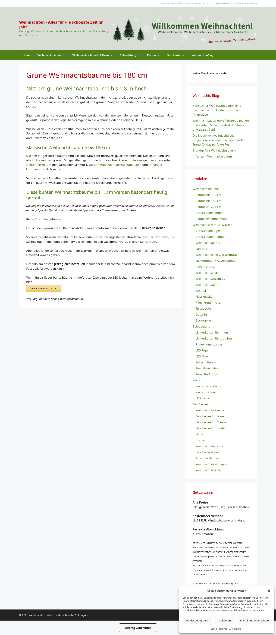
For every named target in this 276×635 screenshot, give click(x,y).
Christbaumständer (209, 213)
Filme (199, 434)
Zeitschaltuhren (207, 362)
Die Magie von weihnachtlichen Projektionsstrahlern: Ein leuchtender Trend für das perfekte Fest (219, 139)
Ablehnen (225, 620)
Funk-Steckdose (207, 374)
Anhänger (155, 165)
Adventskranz (205, 267)
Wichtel (201, 290)
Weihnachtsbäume (181, 3)
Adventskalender (207, 458)
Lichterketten (35, 165)
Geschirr (201, 314)
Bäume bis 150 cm (208, 195)
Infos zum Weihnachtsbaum (212, 156)
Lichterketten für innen (212, 332)
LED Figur (202, 350)
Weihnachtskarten (208, 470)
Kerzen (155, 55)
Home (165, 3)
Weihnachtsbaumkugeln (124, 165)
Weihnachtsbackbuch (210, 446)
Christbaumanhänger (211, 237)
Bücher (201, 440)
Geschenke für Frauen (211, 416)
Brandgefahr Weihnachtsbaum (214, 150)
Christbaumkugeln (209, 231)
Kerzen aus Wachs (208, 386)
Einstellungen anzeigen (254, 620)
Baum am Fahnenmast (211, 219)
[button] (269, 590)
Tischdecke (203, 308)
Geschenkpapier (207, 452)
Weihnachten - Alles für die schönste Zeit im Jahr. (61, 24)
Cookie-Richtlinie (219, 628)
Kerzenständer (206, 392)
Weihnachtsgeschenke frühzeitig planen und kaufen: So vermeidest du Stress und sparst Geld (221, 124)
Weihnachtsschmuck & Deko (94, 55)
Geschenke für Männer (212, 422)
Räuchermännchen (209, 302)
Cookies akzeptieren (197, 620)
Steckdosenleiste (207, 368)
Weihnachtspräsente (210, 410)
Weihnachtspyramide (210, 278)
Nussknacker (205, 296)
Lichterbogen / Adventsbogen (216, 261)
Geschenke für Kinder (211, 428)
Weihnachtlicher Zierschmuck (216, 255)
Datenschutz (235, 628)
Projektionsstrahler (209, 344)
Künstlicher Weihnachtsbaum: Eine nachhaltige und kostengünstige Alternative (217, 110)
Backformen (204, 320)
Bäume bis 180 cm (203, 3)
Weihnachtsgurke (208, 243)
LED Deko (202, 356)
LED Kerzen (203, 398)
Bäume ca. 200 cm (208, 207)
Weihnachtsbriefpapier (212, 464)
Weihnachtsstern (207, 273)
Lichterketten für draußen (214, 338)
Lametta (100, 165)
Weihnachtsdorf (207, 284)
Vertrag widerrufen (138, 628)
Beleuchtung (131, 55)
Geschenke (177, 55)
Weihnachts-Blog (203, 55)
